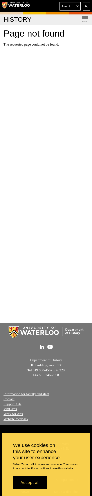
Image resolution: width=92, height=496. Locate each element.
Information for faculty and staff (26, 394)
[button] (70, 6)
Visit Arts (10, 409)
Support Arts (12, 404)
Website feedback (16, 419)
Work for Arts (13, 414)
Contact (9, 399)
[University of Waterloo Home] (16, 6)
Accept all (30, 485)
